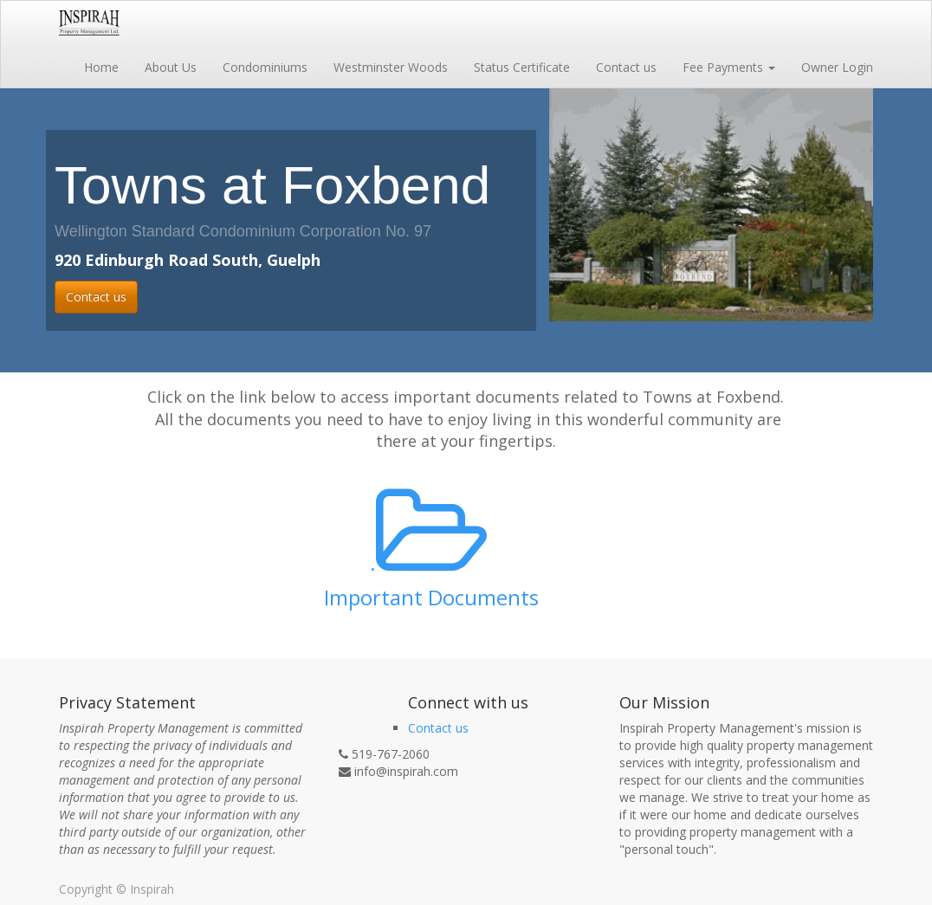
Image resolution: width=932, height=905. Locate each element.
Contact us (96, 296)
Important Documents (431, 597)
